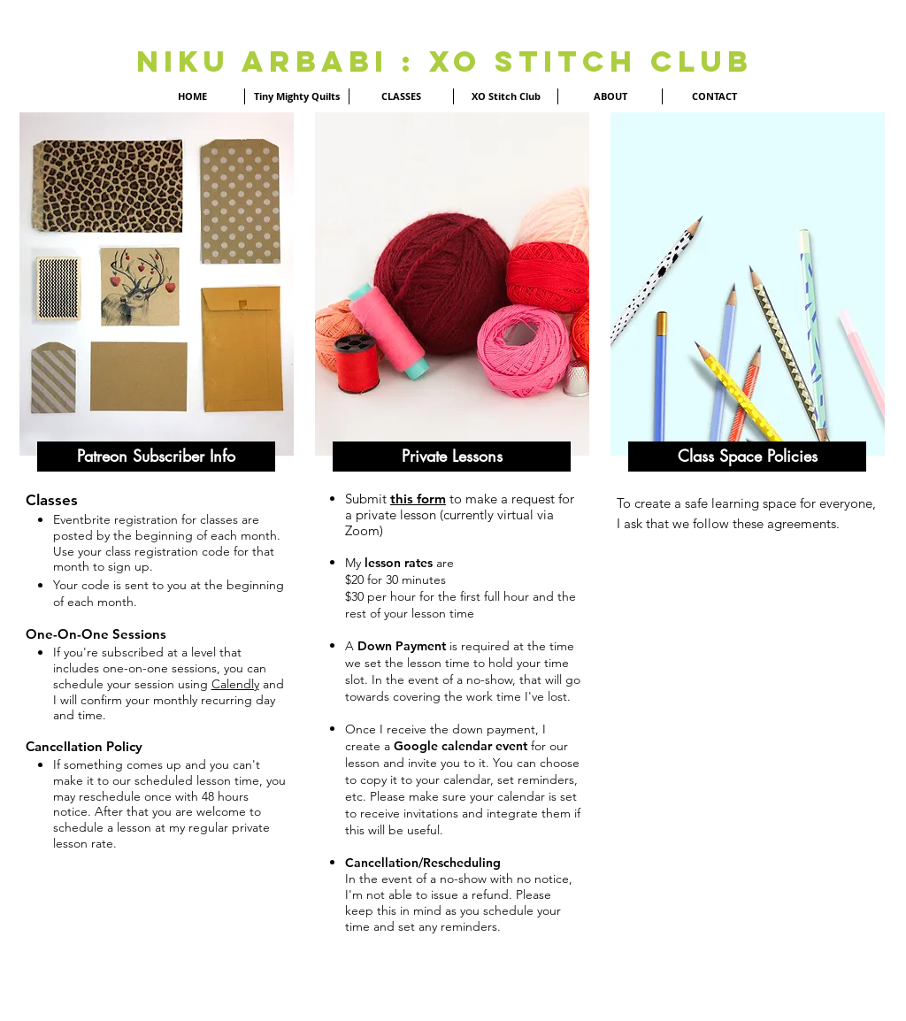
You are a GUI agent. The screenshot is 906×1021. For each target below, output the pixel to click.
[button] (156, 456)
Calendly (235, 684)
